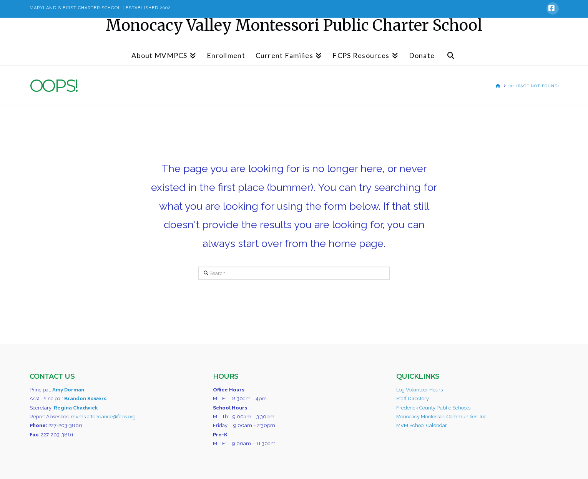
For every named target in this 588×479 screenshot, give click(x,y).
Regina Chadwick (76, 408)
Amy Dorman (68, 390)
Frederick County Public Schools (433, 408)
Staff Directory (412, 398)
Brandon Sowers (85, 398)
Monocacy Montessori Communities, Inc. (442, 416)
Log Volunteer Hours (419, 390)
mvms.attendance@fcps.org (103, 416)
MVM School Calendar (421, 425)
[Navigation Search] (451, 51)
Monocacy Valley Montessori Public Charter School (294, 25)
